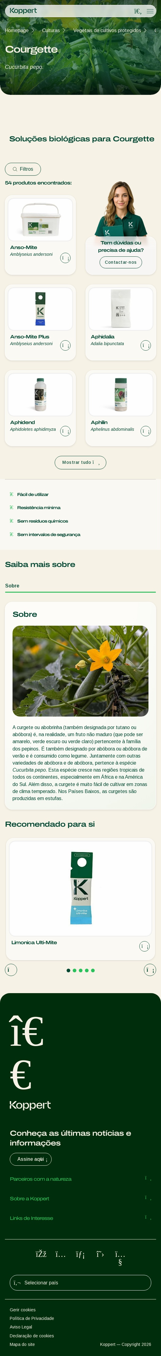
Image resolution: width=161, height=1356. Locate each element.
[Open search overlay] (138, 11)
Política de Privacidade (32, 1318)
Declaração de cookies (32, 1335)
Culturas (51, 30)
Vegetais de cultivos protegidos (107, 30)
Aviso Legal (21, 1326)
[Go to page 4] (87, 970)
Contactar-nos (121, 262)
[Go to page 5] (93, 970)
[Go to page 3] (80, 970)
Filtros (23, 169)
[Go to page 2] (74, 970)
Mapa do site (22, 1344)
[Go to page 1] (68, 970)
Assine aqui (33, 1159)
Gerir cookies (23, 1309)
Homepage (17, 30)
